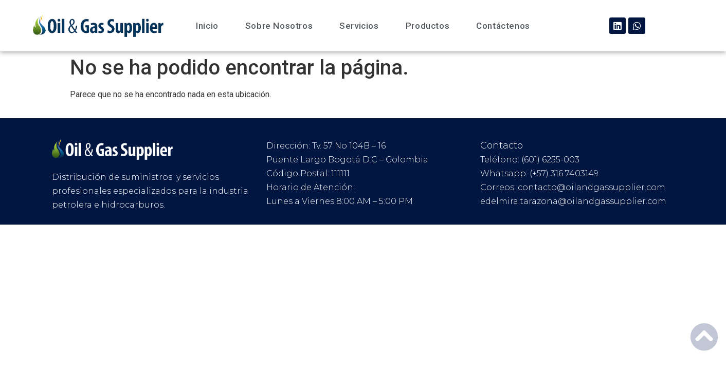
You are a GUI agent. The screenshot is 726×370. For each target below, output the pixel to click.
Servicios (358, 26)
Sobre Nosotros (279, 26)
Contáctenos (503, 26)
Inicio (207, 26)
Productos (427, 26)
